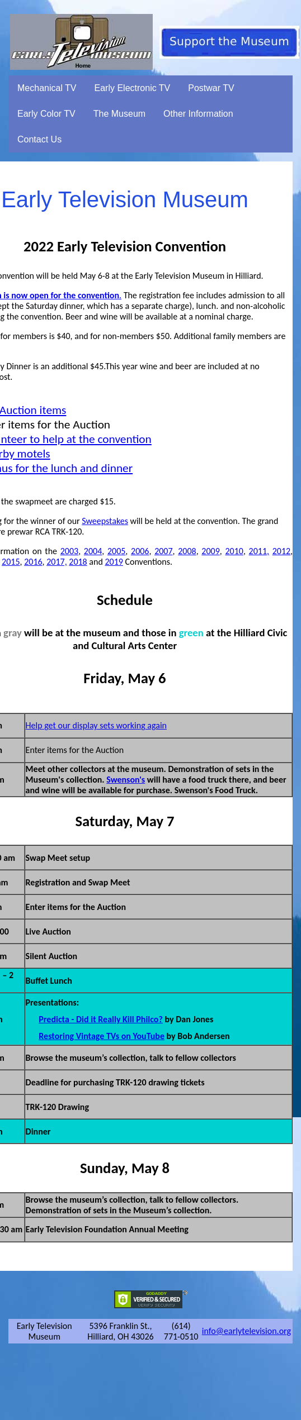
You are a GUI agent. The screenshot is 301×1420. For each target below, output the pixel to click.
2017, (56, 561)
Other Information (198, 113)
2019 (114, 561)
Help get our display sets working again (96, 725)
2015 (11, 561)
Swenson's (125, 779)
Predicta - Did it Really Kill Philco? (101, 1019)
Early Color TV (46, 113)
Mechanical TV (47, 88)
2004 (93, 551)
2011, (259, 551)
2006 (140, 551)
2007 (163, 551)
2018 (78, 561)
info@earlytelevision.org (246, 1331)
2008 (187, 551)
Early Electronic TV (133, 88)
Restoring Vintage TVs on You (92, 1036)
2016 (33, 561)
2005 (116, 551)
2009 (210, 551)
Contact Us (39, 139)
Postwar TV (211, 88)
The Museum (119, 113)
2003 (69, 551)
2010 (234, 551)
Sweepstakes (105, 521)
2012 (281, 551)
